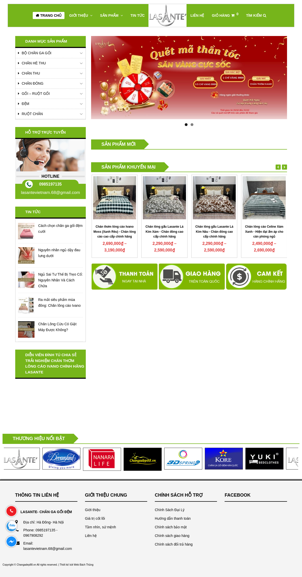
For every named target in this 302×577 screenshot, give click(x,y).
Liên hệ (91, 536)
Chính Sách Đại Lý (169, 510)
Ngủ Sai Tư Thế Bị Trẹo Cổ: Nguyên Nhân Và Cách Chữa (60, 280)
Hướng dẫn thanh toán (173, 518)
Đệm (25, 104)
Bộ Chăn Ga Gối (37, 53)
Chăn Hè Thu (34, 63)
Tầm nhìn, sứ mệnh (100, 527)
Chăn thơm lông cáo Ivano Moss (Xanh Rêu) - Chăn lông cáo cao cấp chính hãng (164, 232)
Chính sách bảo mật (171, 527)
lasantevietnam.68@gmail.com (50, 192)
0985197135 (50, 184)
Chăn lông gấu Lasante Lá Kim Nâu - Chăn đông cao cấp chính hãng (264, 232)
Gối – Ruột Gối (36, 94)
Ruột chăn (32, 114)
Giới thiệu (92, 510)
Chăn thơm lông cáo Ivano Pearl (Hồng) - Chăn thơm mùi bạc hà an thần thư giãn (114, 232)
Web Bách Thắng (83, 564)
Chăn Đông (33, 83)
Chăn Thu (31, 73)
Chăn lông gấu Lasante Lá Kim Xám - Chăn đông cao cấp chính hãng (214, 232)
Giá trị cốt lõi (95, 518)
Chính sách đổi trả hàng (174, 544)
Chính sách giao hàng (172, 536)
